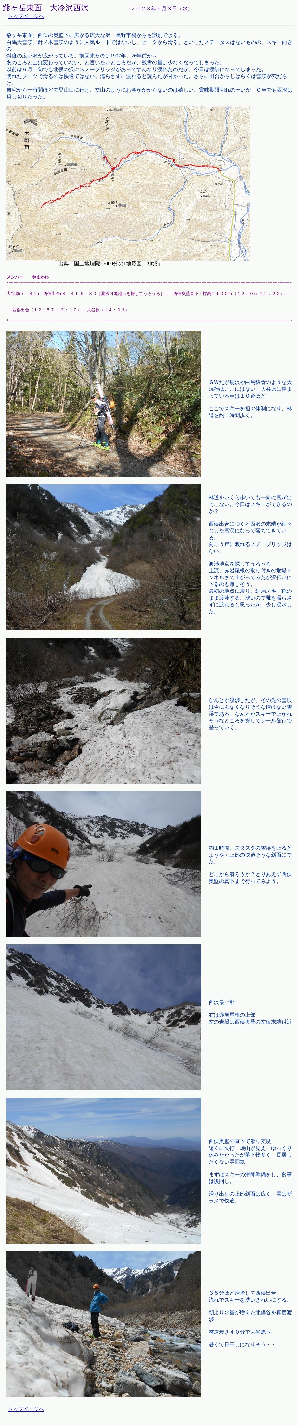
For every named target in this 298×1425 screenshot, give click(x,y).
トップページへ (26, 16)
